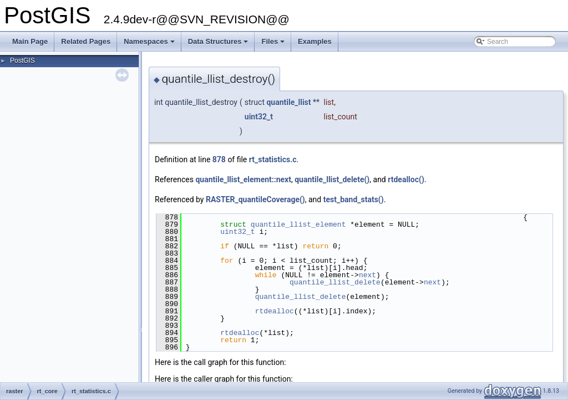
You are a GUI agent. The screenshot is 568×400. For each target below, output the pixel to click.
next (367, 275)
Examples (315, 41)
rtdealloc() (406, 179)
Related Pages (85, 41)
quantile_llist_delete (335, 282)
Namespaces (150, 44)
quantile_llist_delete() (332, 179)
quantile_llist (288, 102)
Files (273, 44)
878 (219, 159)
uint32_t (259, 116)
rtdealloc (274, 311)
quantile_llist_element (298, 224)
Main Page (30, 41)
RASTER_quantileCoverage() (255, 199)
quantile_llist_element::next (243, 179)
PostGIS (22, 60)
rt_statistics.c (273, 159)
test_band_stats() (353, 199)
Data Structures (219, 44)
